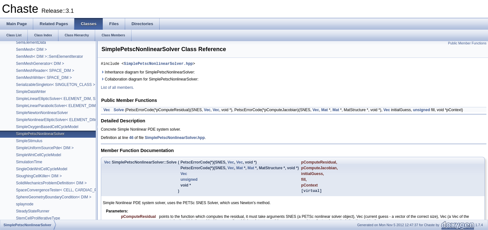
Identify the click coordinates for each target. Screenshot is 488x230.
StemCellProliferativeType (38, 218)
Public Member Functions (467, 43)
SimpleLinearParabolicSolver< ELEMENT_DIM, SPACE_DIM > (69, 105)
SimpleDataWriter (31, 91)
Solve (119, 111)
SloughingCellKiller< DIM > (39, 176)
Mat (324, 111)
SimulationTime (29, 162)
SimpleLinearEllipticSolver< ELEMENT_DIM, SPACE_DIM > (67, 98)
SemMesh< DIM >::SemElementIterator (49, 56)
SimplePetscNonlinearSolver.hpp (158, 64)
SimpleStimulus (29, 141)
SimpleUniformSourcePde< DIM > (45, 148)
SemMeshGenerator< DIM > (40, 63)
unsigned (421, 111)
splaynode (25, 204)
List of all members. (117, 88)
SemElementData (31, 42)
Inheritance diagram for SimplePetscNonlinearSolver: (148, 73)
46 (131, 138)
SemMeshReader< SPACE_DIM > (45, 70)
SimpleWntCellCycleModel (38, 155)
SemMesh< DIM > (31, 49)
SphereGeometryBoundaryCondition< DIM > (53, 197)
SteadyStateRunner (32, 211)
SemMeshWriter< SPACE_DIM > (44, 77)
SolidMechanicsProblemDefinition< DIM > (51, 183)
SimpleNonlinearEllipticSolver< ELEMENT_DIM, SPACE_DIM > (70, 120)
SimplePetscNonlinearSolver (40, 134)
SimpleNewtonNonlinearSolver (42, 113)
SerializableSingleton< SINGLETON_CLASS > (55, 84)
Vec (106, 111)
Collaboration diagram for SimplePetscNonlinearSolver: (150, 80)
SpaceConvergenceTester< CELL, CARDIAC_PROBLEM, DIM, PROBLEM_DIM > (86, 190)
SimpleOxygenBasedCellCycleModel (47, 127)
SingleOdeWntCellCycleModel (41, 169)
